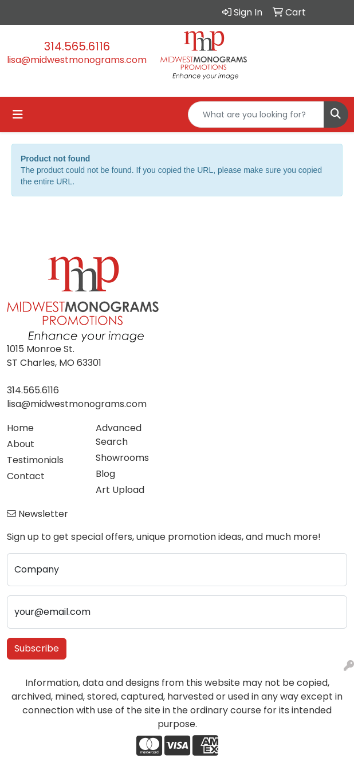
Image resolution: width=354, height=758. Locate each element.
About (20, 444)
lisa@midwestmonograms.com (77, 59)
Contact (26, 476)
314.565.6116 (77, 46)
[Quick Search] (256, 114)
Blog (105, 473)
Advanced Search (118, 434)
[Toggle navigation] (18, 114)
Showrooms (122, 457)
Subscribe (36, 648)
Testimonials (35, 460)
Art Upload (120, 489)
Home (20, 428)
